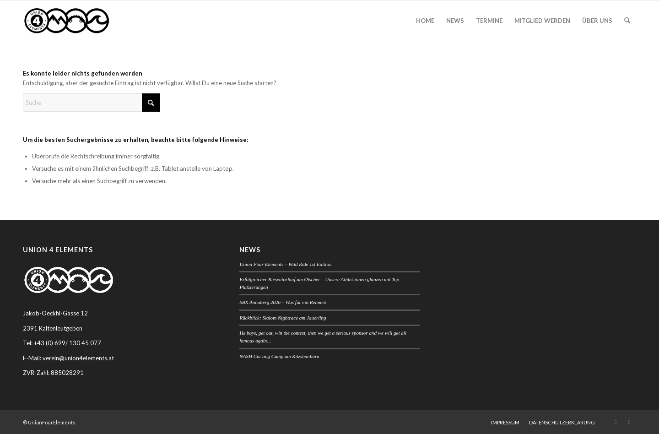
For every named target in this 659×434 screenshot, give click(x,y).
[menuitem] (425, 20)
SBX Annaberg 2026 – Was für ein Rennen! (282, 302)
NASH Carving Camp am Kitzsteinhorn (279, 356)
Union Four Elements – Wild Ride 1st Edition (285, 264)
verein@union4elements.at (78, 358)
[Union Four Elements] (66, 20)
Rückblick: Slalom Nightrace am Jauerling (282, 317)
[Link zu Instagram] (615, 422)
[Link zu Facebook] (629, 422)
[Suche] (627, 20)
